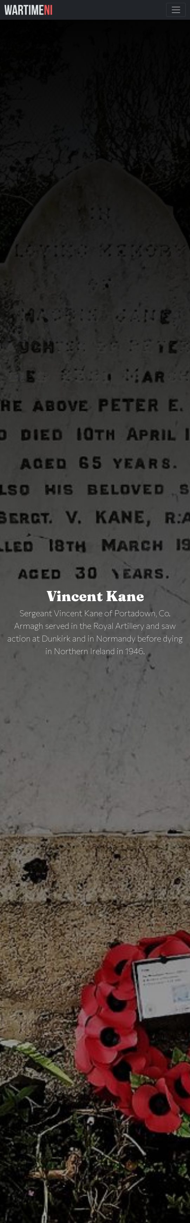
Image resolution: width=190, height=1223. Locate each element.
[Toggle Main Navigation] (176, 10)
